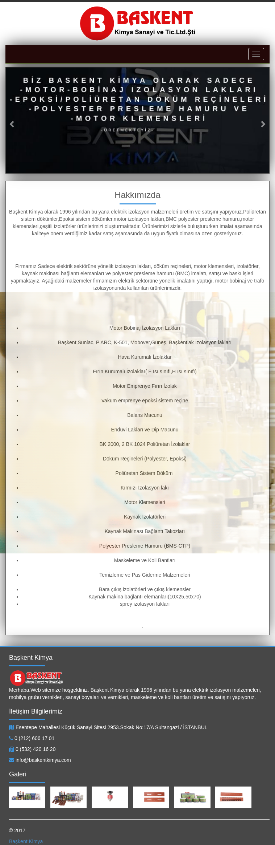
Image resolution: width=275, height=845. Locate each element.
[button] (12, 120)
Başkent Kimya (26, 841)
